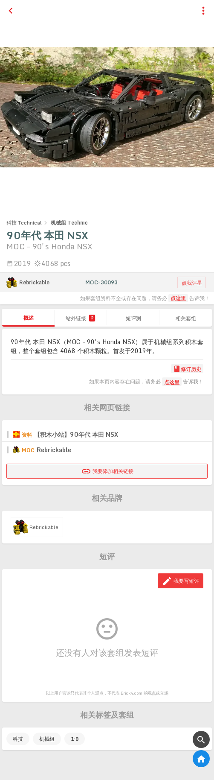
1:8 (74, 739)
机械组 (47, 739)
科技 (18, 739)
